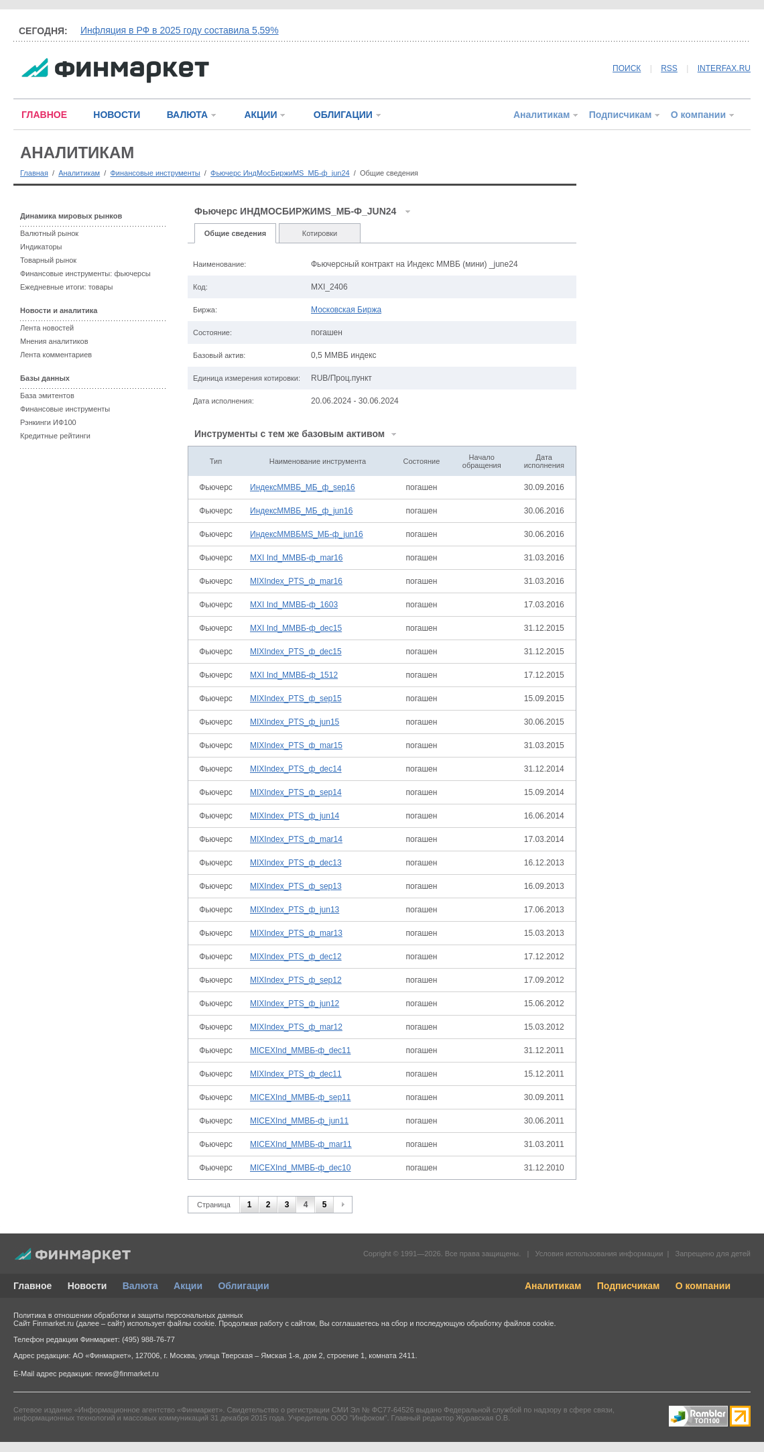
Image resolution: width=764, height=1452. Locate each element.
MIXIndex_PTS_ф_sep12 (296, 980)
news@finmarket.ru (127, 1374)
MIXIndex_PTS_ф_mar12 (296, 1027)
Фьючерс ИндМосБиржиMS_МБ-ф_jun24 (280, 173)
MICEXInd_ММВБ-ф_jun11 (299, 1121)
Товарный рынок (48, 260)
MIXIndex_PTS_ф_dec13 (296, 862)
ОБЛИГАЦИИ (343, 114)
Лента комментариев (56, 355)
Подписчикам (620, 114)
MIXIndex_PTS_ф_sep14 (296, 792)
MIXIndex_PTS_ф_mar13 (296, 933)
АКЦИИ (260, 114)
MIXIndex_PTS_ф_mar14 (296, 839)
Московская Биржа (346, 309)
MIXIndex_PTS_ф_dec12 (296, 956)
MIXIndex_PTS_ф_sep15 (296, 698)
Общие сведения (235, 233)
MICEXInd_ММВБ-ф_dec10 (300, 1167)
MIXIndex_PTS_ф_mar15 (296, 745)
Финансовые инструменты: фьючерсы (85, 273)
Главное (32, 1285)
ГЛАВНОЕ (44, 114)
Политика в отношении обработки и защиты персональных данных (128, 1315)
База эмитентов (47, 395)
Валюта (140, 1285)
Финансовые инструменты (155, 173)
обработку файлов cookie (510, 1323)
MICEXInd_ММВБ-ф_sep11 (300, 1097)
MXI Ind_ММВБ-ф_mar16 (296, 557)
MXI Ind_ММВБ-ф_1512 (294, 675)
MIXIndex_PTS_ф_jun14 (294, 816)
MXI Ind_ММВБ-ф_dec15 (296, 628)
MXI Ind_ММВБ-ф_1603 (294, 604)
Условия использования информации (599, 1254)
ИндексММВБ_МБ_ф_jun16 (301, 511)
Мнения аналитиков (54, 341)
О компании (698, 114)
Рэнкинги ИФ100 (48, 422)
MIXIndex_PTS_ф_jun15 (294, 722)
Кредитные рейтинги (55, 436)
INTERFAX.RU (724, 68)
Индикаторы (41, 247)
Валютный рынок (49, 233)
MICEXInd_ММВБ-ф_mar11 (301, 1144)
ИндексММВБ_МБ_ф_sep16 (302, 487)
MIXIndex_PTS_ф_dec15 (296, 651)
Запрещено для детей (713, 1254)
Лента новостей (47, 328)
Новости (87, 1285)
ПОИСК (627, 68)
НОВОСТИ (116, 114)
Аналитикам (541, 114)
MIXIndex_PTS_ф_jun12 (294, 1003)
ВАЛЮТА (187, 114)
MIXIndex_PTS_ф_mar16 (296, 581)
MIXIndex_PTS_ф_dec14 (296, 769)
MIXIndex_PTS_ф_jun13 (294, 909)
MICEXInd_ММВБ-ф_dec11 (300, 1050)
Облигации (243, 1285)
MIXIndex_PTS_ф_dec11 (296, 1074)
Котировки (320, 233)
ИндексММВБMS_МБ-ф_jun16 (306, 534)
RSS (669, 68)
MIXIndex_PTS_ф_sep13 (296, 886)
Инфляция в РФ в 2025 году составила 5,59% (179, 30)
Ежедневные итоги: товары (66, 287)
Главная (34, 173)
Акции (188, 1285)
